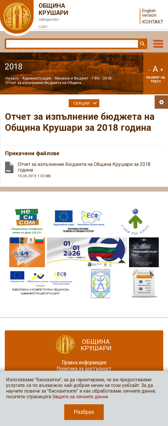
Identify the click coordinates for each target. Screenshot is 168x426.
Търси (142, 44)
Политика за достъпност (84, 369)
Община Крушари (53, 16)
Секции (81, 103)
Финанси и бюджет (71, 78)
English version (149, 13)
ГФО (96, 78)
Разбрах (84, 412)
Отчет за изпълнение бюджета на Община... (44, 82)
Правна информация (84, 362)
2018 (107, 78)
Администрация (36, 78)
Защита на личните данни (80, 396)
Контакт (152, 22)
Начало (12, 78)
